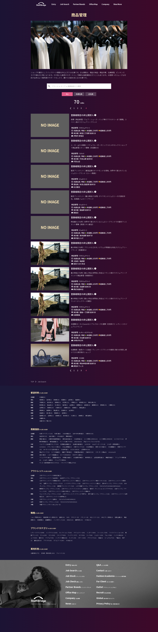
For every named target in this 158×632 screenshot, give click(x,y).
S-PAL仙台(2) (60, 460)
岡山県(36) (56, 434)
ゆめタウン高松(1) (78, 479)
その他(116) (69, 564)
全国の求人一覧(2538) (45, 445)
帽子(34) (41, 562)
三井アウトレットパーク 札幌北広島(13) (50, 499)
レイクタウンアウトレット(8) (72, 507)
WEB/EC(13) (70, 544)
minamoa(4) (112, 476)
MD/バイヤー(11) (94, 541)
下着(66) (118, 562)
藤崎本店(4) (69, 460)
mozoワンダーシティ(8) (98, 468)
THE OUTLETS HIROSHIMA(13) (67, 523)
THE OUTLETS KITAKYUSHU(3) (68, 526)
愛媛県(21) (57, 437)
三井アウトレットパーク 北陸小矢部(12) (59, 515)
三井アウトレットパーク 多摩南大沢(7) (50, 505)
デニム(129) (43, 559)
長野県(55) (79, 429)
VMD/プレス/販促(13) (107, 541)
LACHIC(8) (87, 468)
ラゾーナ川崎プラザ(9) (66, 466)
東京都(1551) (82, 426)
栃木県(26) (50, 426)
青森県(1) (42, 424)
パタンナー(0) (84, 541)
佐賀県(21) (51, 440)
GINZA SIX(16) (78, 466)
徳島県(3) (42, 437)
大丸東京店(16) (78, 463)
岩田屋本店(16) (57, 481)
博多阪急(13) (88, 481)
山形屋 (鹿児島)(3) (99, 481)
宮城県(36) (56, 424)
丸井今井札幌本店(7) (78, 458)
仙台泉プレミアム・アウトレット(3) (70, 502)
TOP (32, 406)
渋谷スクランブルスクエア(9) (92, 466)
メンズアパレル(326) (51, 557)
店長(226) (62, 541)
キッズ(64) (89, 559)
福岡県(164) (43, 440)
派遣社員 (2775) (35, 577)
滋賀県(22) (42, 432)
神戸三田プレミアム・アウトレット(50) (99, 518)
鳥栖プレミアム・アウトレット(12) (49, 526)
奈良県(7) (74, 432)
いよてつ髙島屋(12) (53, 479)
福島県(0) (77, 424)
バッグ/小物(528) (118, 559)
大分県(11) (74, 440)
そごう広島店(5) (55, 476)
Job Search (64, 6)
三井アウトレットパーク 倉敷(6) (48, 523)
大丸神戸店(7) (64, 473)
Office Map (93, 6)
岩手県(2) (49, 424)
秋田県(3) (63, 424)
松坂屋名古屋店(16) (65, 468)
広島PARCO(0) (89, 476)
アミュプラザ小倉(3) (45, 481)
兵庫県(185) (67, 432)
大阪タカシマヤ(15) (79, 471)
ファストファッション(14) (116, 557)
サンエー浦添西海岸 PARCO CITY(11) (49, 487)
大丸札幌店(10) (67, 458)
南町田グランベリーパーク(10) (65, 510)
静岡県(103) (95, 429)
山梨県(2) (72, 429)
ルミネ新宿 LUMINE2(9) (105, 463)
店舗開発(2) (48, 544)
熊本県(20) (66, 440)
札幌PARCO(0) (89, 458)
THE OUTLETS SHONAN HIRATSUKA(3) (110, 510)
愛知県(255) (103, 429)
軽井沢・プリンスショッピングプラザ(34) (101, 513)
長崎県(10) (58, 440)
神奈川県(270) (92, 426)
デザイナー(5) (75, 541)
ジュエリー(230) (98, 559)
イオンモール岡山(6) (101, 476)
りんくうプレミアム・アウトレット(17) (50, 518)
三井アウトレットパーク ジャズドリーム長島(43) (75, 513)
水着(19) (100, 562)
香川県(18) (49, 437)
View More (117, 6)
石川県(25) (58, 429)
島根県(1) (49, 434)
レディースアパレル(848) (37, 557)
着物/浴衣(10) (38, 564)
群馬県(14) (58, 426)
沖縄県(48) (42, 442)
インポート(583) (91, 557)
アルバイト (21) (60, 577)
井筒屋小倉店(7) (67, 481)
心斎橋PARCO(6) (85, 473)
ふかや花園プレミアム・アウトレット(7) (87, 510)
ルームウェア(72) (109, 562)
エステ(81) (82, 559)
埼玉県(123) (66, 426)
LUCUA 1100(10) (74, 473)
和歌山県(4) (82, 432)
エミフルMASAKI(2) (65, 479)
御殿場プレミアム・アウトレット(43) (50, 513)
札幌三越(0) (57, 458)
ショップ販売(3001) (36, 541)
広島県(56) (64, 434)
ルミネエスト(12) (119, 463)
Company (105, 6)
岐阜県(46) (87, 429)
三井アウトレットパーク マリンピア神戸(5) (74, 518)
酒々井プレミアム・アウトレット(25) (112, 507)
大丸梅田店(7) (112, 471)
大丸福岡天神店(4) (78, 481)
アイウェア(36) (49, 562)
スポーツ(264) (82, 562)
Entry (54, 6)
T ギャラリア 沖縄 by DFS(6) (68, 487)
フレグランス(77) (72, 559)
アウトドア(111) (91, 562)
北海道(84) (42, 421)
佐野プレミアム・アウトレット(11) (53, 507)
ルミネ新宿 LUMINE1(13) (91, 463)
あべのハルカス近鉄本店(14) (51, 473)
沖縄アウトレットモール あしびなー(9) (50, 528)
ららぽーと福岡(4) (48, 484)
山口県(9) (71, 434)
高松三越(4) (43, 479)
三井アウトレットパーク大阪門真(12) (56, 521)
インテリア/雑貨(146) (61, 562)
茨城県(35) (42, 426)
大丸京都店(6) (90, 471)
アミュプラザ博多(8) (60, 484)
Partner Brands (79, 6)
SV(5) (67, 541)
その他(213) (88, 544)
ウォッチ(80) (108, 559)
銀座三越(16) (43, 463)
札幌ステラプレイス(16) (46, 458)
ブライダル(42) (47, 564)
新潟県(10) (42, 429)
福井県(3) (65, 429)
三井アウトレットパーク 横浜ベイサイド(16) (94, 505)
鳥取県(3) (42, 434)
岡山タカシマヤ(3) (44, 476)
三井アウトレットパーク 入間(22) (91, 507)
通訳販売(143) (79, 544)
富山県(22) (50, 429)
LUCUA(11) (43, 471)
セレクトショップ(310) (65, 557)
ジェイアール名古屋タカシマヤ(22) (49, 468)
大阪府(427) (59, 432)
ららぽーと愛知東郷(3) (113, 468)
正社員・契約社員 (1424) (48, 577)
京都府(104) (50, 432)
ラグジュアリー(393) (79, 557)
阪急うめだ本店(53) (101, 471)
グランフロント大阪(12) (53, 471)
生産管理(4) (40, 544)
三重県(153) (112, 429)
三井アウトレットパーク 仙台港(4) (49, 502)
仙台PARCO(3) (43, 460)
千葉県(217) (74, 426)
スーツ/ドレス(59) (102, 557)
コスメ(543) (51, 559)
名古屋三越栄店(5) (78, 468)
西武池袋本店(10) (67, 463)
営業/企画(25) (118, 541)
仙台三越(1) (52, 460)
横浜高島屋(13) (54, 466)
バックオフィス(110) (59, 544)
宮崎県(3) (81, 440)
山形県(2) (70, 424)
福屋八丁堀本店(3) (67, 476)
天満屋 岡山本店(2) (79, 476)
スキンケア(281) (61, 559)
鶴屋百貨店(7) (109, 481)
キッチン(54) (72, 562)
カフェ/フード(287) (59, 564)
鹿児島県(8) (89, 440)
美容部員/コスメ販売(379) (50, 541)
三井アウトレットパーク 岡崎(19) (81, 515)
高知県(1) (64, 437)
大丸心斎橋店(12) (67, 471)
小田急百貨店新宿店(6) (54, 463)
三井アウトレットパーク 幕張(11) (71, 505)
